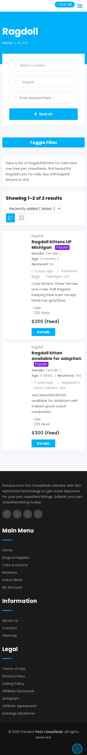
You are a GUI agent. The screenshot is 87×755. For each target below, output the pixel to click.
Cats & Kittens (15, 564)
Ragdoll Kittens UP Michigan (52, 244)
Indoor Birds (12, 579)
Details (43, 332)
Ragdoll (37, 236)
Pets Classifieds (49, 731)
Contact (9, 627)
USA (66, 276)
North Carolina (46, 388)
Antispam (10, 698)
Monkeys (9, 572)
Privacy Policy (13, 676)
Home (7, 550)
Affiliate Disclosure (18, 690)
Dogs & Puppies (15, 557)
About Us (10, 620)
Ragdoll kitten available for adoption (56, 356)
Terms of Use (13, 668)
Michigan (54, 276)
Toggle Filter (43, 142)
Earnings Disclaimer (18, 713)
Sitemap (9, 635)
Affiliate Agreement (19, 705)
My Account (12, 587)
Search (43, 114)
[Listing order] (33, 208)
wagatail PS (70, 382)
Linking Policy (13, 683)
